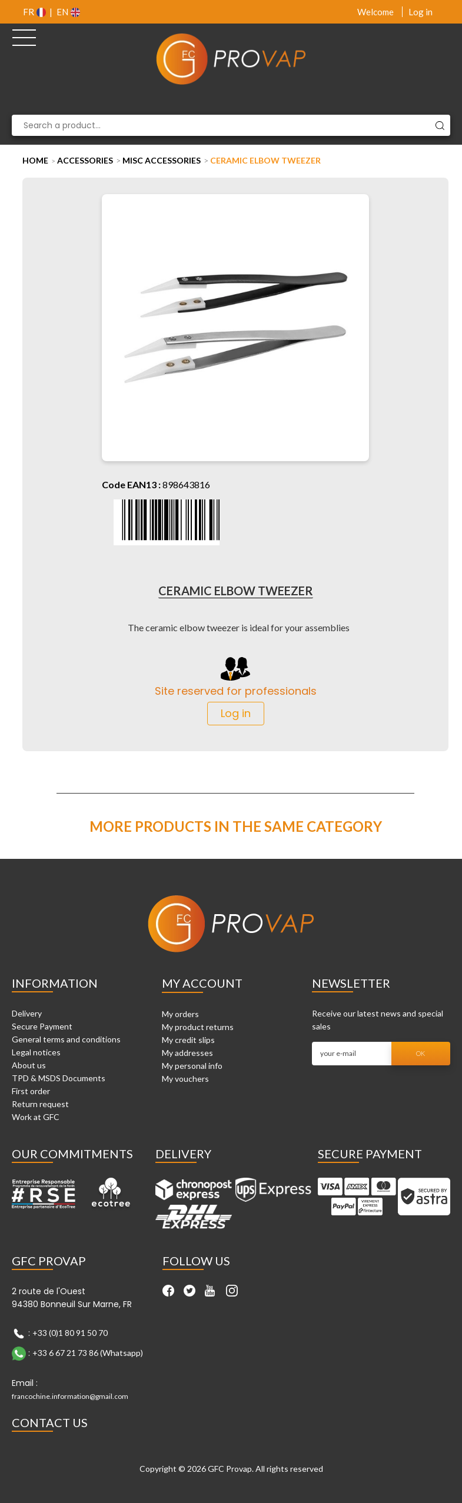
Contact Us (50, 1422)
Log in (420, 11)
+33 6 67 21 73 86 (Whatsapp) (87, 1353)
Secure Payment (42, 1026)
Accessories (85, 160)
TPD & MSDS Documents (58, 1078)
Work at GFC (35, 1117)
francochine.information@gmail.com (70, 1396)
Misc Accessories (161, 160)
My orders (180, 1014)
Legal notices (36, 1052)
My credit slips (188, 1040)
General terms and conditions (66, 1039)
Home (35, 160)
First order (31, 1091)
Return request (40, 1104)
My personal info (192, 1066)
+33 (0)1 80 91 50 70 (70, 1333)
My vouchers (185, 1079)
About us (29, 1065)
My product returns (198, 1027)
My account (202, 983)
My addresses (187, 1053)
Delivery (27, 1013)
